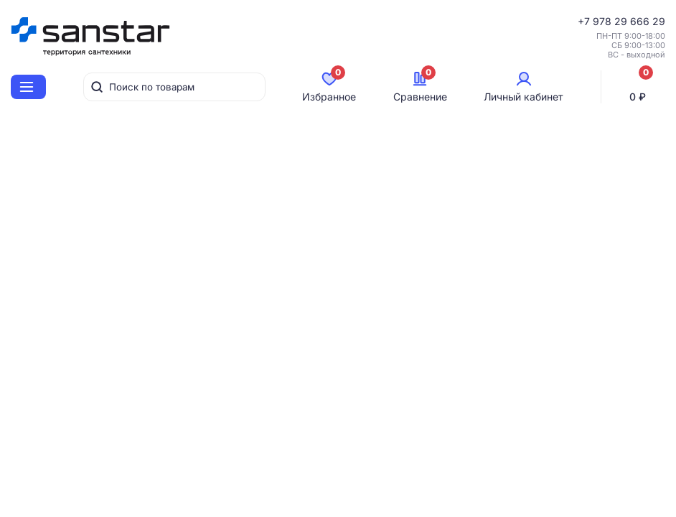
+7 (585, 21)
